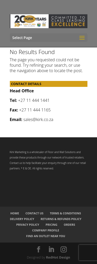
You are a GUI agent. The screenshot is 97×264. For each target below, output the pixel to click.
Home (14, 213)
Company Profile (45, 230)
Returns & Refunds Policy (61, 219)
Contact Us (34, 213)
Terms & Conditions (65, 213)
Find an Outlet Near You (45, 236)
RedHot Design (58, 257)
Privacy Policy (27, 225)
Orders (69, 225)
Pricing (51, 225)
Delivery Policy (22, 219)
